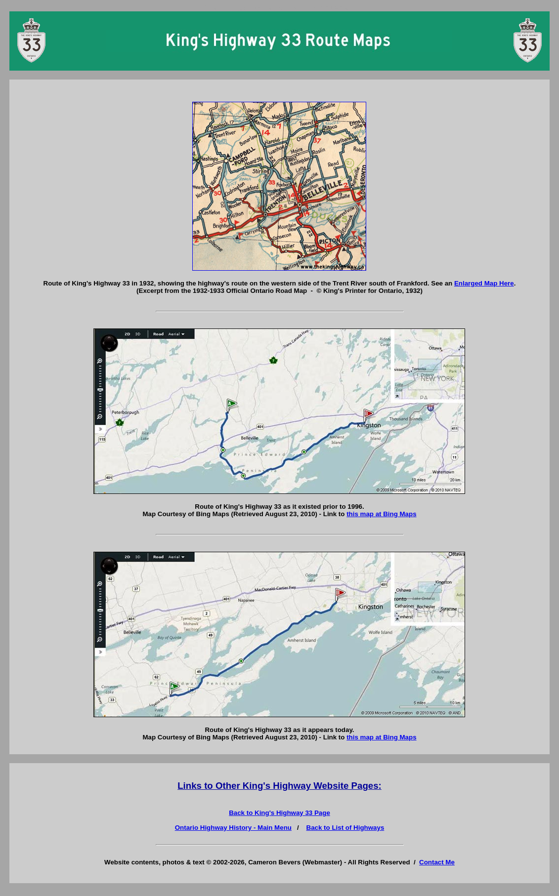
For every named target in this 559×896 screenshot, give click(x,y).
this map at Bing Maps (381, 514)
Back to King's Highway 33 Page (279, 812)
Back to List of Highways (345, 827)
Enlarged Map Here (484, 283)
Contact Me (437, 862)
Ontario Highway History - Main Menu (233, 827)
